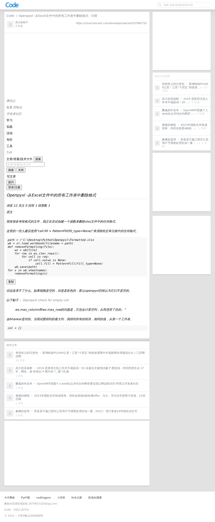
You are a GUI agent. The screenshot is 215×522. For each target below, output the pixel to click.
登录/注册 (14, 187)
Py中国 (25, 497)
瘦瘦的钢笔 (169, 124)
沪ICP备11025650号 (30, 515)
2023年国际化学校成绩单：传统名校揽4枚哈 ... (184, 126)
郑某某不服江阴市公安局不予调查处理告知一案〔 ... (185, 141)
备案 (9, 107)
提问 (11, 182)
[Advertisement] (182, 41)
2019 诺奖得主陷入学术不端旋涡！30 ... (185, 100)
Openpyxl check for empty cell (45, 300)
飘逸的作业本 (170, 110)
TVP (9, 152)
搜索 (38, 159)
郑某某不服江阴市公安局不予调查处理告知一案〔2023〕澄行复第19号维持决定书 (85, 411)
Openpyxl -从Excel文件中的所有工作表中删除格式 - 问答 (58, 15)
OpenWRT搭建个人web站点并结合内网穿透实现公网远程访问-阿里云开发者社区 (88, 383)
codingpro (43, 497)
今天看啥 (9, 497)
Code (10, 15)
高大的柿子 (21, 22)
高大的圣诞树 (170, 98)
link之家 (76, 497)
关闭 (21, 170)
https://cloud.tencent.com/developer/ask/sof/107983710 (111, 23)
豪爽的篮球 (169, 139)
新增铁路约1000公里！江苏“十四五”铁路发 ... (185, 85)
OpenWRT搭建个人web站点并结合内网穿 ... (185, 112)
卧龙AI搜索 (95, 497)
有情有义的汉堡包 (173, 84)
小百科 (61, 497)
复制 (11, 281)
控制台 (17, 107)
